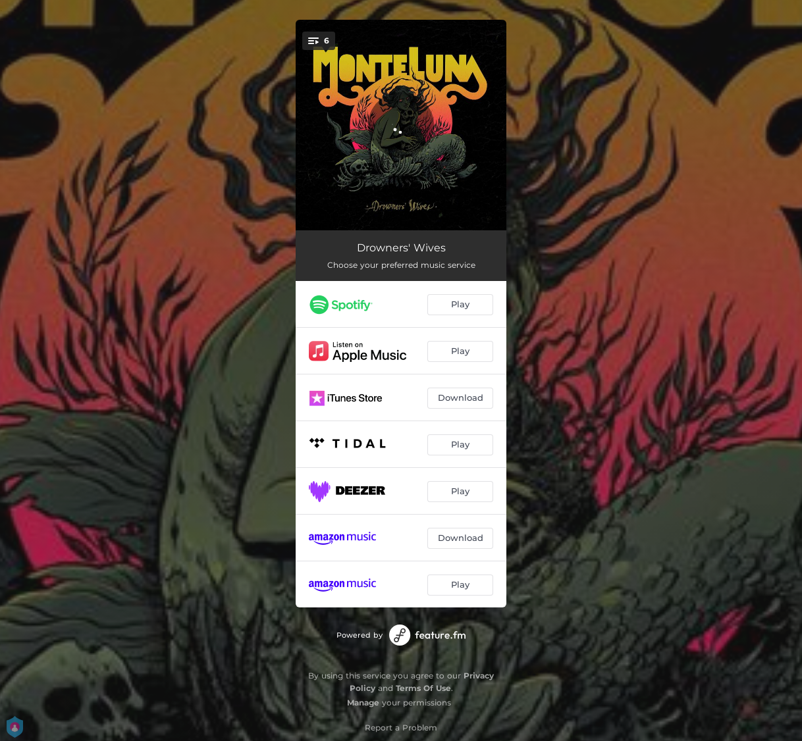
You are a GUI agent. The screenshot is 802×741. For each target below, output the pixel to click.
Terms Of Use (423, 688)
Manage (363, 702)
